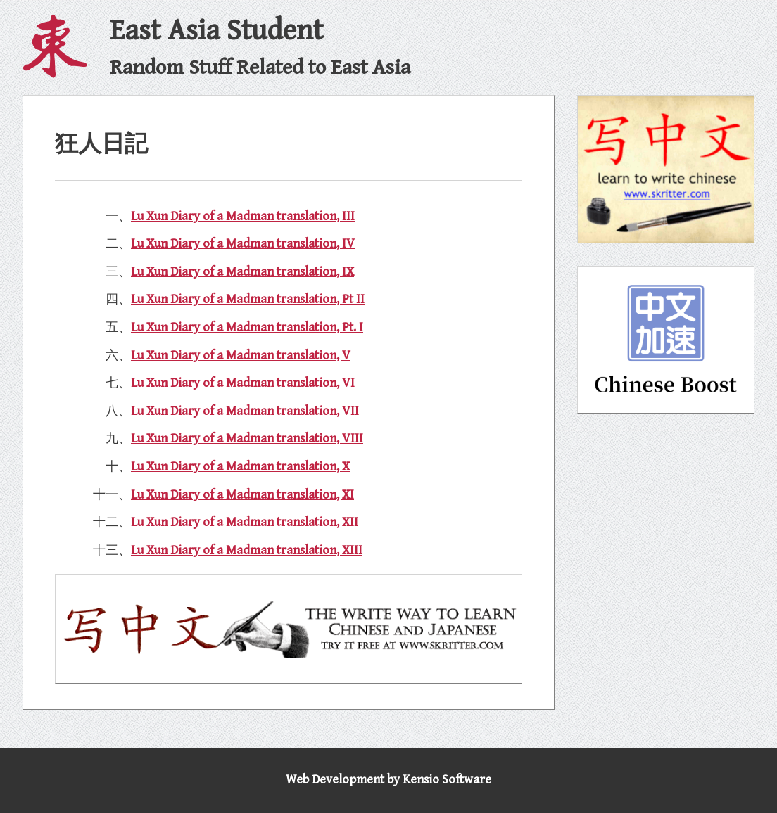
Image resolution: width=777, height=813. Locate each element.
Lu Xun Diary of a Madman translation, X (240, 466)
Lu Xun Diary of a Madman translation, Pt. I (247, 327)
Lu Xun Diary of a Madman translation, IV (243, 243)
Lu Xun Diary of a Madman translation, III (243, 216)
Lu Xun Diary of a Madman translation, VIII (247, 438)
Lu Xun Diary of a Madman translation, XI (242, 494)
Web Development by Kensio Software (388, 779)
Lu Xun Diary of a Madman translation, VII (245, 411)
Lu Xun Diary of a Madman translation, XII (244, 522)
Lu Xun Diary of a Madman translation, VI (243, 383)
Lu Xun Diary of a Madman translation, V (240, 355)
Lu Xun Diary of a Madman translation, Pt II (248, 299)
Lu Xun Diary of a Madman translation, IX (242, 271)
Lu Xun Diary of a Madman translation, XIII (246, 550)
